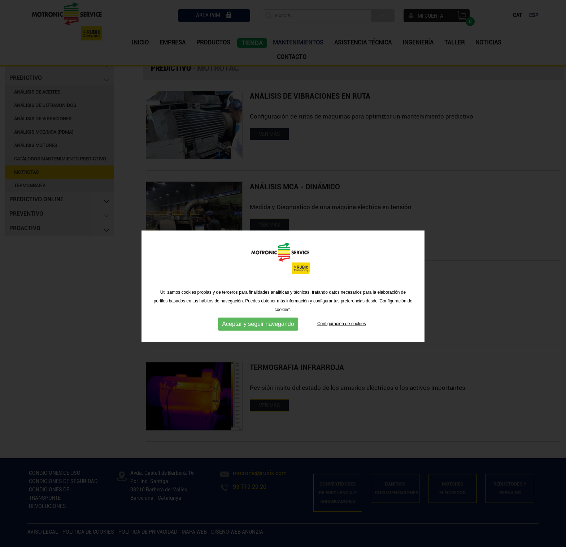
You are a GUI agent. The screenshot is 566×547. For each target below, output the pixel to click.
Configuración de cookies (341, 336)
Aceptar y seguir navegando (258, 336)
